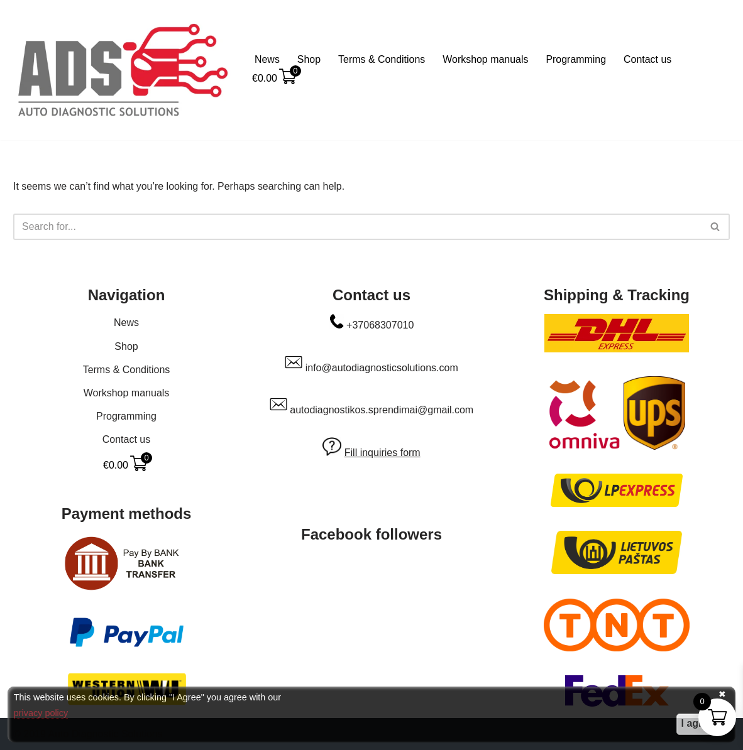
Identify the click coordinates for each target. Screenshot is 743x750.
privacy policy (41, 713)
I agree (697, 723)
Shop (309, 59)
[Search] (357, 227)
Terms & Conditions (382, 59)
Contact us (649, 59)
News (267, 59)
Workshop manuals (486, 59)
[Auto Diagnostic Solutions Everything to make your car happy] (123, 70)
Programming (577, 59)
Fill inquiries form (382, 452)
